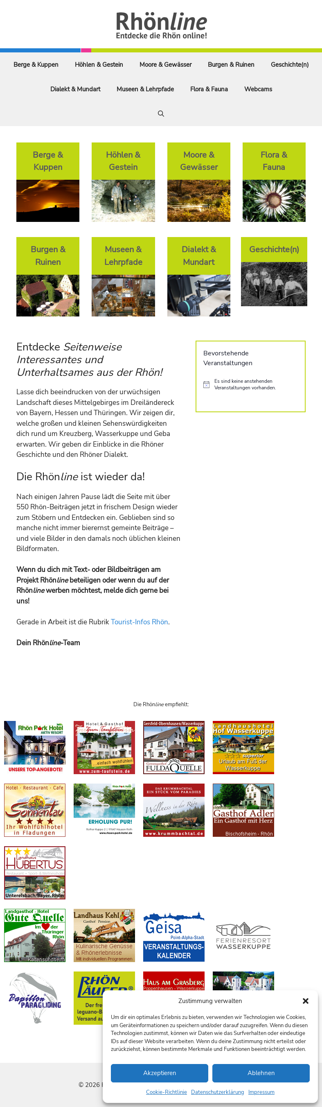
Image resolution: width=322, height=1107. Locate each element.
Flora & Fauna (209, 89)
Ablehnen (261, 1073)
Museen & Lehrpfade (145, 89)
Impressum (261, 1092)
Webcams (258, 89)
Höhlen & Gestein (99, 65)
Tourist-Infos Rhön (139, 622)
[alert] (250, 384)
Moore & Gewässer (165, 65)
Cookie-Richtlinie (166, 1092)
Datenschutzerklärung (217, 1092)
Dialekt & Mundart (75, 89)
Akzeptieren (159, 1073)
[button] (306, 1001)
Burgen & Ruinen (231, 65)
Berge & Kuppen (36, 65)
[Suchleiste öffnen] (161, 114)
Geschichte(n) (290, 65)
